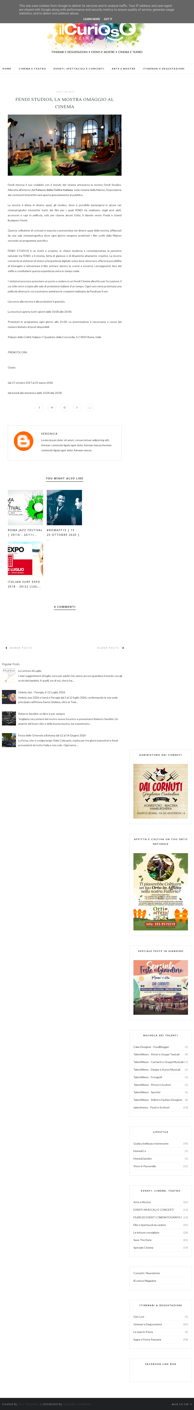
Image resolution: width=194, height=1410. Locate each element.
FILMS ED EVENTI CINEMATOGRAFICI (157, 1217)
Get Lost (138, 1316)
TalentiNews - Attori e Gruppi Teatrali (156, 1054)
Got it (108, 19)
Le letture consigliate (146, 1232)
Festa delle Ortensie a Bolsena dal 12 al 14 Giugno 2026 (52, 735)
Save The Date (65, 92)
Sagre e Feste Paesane (147, 1339)
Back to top (182, 1404)
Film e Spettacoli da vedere (149, 1225)
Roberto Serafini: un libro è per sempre (41, 714)
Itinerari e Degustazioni (147, 1324)
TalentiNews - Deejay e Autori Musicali (156, 1069)
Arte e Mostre (142, 1202)
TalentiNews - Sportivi (146, 1092)
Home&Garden (142, 1158)
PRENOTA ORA (17, 352)
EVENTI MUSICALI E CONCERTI (153, 1209)
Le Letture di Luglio (29, 670)
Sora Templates (28, 1404)
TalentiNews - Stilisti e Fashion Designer (157, 1099)
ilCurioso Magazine (144, 1280)
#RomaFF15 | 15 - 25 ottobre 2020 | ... (63, 534)
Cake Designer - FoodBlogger (151, 1047)
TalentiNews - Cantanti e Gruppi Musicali (158, 1062)
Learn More (91, 19)
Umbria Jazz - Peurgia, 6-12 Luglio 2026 (41, 692)
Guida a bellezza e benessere (150, 1143)
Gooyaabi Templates (77, 1404)
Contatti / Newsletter (146, 1273)
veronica (49, 434)
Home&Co (139, 1151)
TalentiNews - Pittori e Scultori (152, 1084)
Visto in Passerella (144, 1166)
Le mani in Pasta (143, 1331)
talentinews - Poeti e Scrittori (151, 1107)
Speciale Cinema (143, 1247)
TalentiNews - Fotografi (147, 1077)
